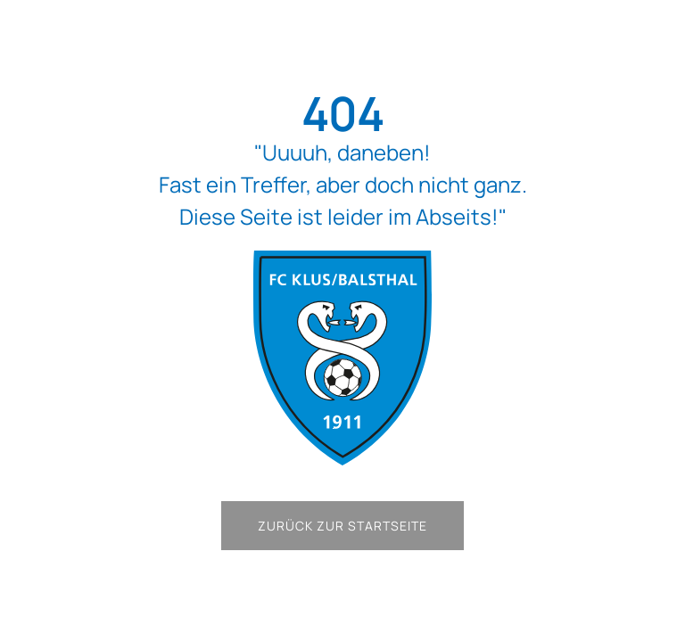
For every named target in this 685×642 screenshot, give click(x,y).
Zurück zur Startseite (342, 525)
